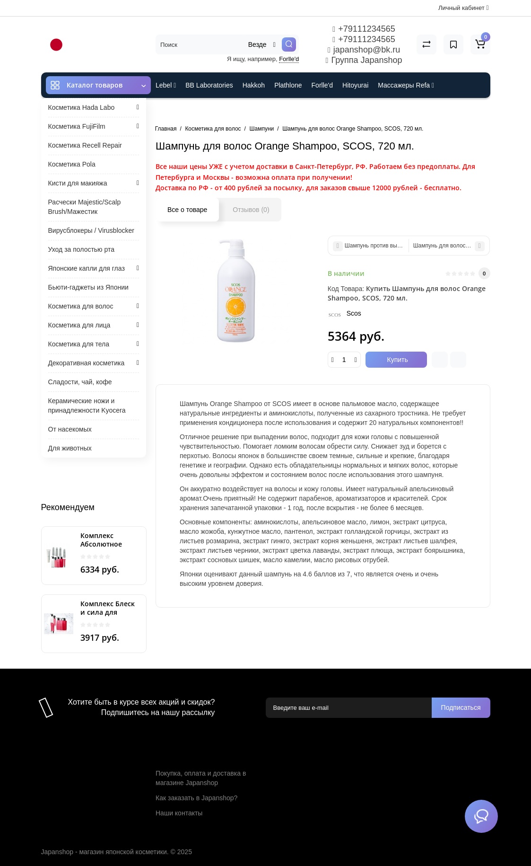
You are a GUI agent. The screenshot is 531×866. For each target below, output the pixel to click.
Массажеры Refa (406, 85)
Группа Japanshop (364, 60)
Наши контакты (179, 813)
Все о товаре (187, 209)
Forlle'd (289, 58)
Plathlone (288, 85)
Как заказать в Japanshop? (196, 798)
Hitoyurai (355, 85)
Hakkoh (254, 85)
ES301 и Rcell (177, 111)
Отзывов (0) (251, 209)
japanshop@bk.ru (364, 49)
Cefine (218, 111)
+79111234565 (363, 29)
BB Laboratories (209, 85)
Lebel (166, 85)
